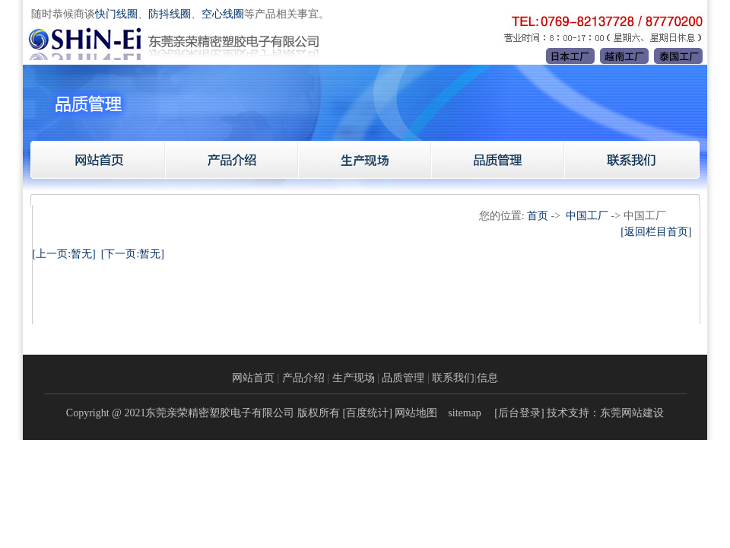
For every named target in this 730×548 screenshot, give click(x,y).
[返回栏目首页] (655, 231)
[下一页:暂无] (132, 254)
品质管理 (403, 378)
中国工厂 (587, 215)
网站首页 (253, 378)
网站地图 (416, 413)
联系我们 (453, 378)
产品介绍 (303, 378)
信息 (487, 378)
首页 (537, 215)
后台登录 (519, 413)
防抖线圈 (169, 14)
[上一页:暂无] (64, 254)
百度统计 (367, 413)
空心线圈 (223, 14)
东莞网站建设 (632, 413)
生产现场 (353, 378)
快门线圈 (116, 14)
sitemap (464, 413)
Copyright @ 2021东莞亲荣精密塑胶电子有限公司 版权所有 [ (206, 413)
